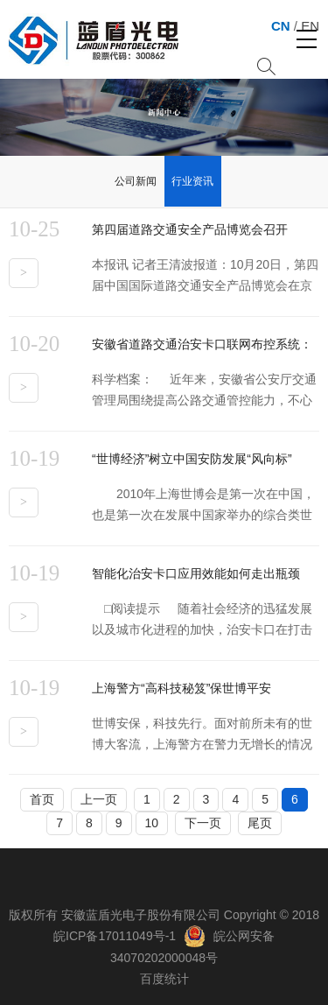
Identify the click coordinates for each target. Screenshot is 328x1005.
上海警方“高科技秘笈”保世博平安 (181, 688)
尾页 (260, 823)
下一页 (203, 823)
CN (280, 25)
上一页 (98, 799)
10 (152, 823)
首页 (42, 799)
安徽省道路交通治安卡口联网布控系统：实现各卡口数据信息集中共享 (202, 348)
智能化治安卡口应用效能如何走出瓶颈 (196, 573)
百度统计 (164, 979)
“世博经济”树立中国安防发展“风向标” (192, 459)
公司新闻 (136, 181)
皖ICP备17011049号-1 (114, 936)
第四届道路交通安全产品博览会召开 (190, 229)
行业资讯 (192, 181)
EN (310, 25)
